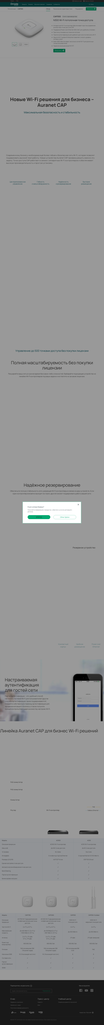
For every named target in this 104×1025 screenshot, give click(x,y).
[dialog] (52, 512)
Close (78, 504)
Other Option (65, 517)
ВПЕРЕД (39, 517)
